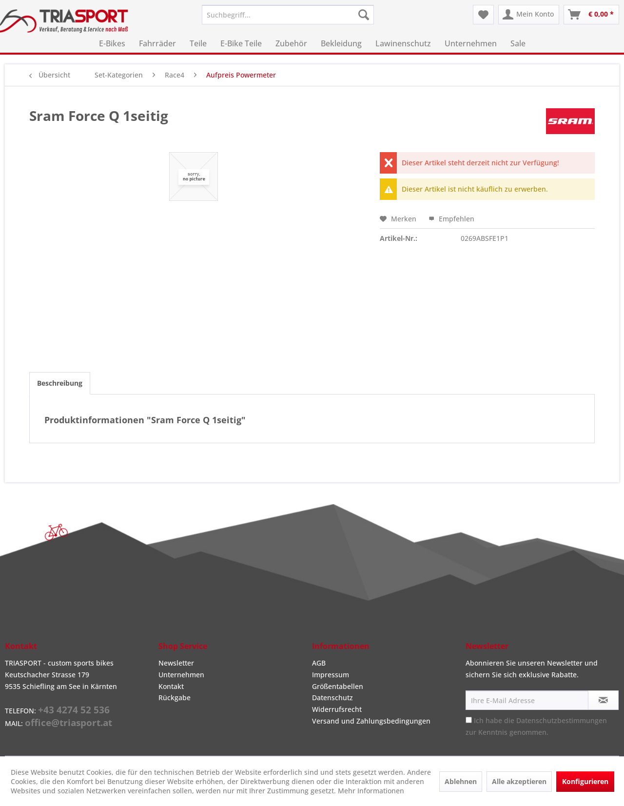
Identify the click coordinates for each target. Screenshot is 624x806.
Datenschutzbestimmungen (561, 720)
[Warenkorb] (591, 14)
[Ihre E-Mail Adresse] (527, 700)
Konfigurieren (585, 781)
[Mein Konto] (528, 14)
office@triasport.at (68, 722)
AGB (319, 663)
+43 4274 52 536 (74, 710)
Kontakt (171, 686)
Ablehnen (461, 781)
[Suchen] (363, 14)
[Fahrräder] (157, 43)
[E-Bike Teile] (241, 43)
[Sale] (518, 43)
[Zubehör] (291, 43)
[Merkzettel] (483, 14)
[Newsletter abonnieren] (603, 700)
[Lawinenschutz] (403, 43)
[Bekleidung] (341, 43)
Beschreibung (59, 383)
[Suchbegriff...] (288, 14)
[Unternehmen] (471, 43)
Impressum (330, 674)
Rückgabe (174, 697)
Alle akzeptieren (519, 781)
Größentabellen (337, 686)
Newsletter (176, 663)
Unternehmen (181, 674)
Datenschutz (332, 697)
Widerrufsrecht (337, 709)
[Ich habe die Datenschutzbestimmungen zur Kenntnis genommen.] (469, 720)
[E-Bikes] (112, 43)
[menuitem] (288, 14)
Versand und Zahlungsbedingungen (371, 721)
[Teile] (198, 43)
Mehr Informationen (371, 790)
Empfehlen (451, 218)
